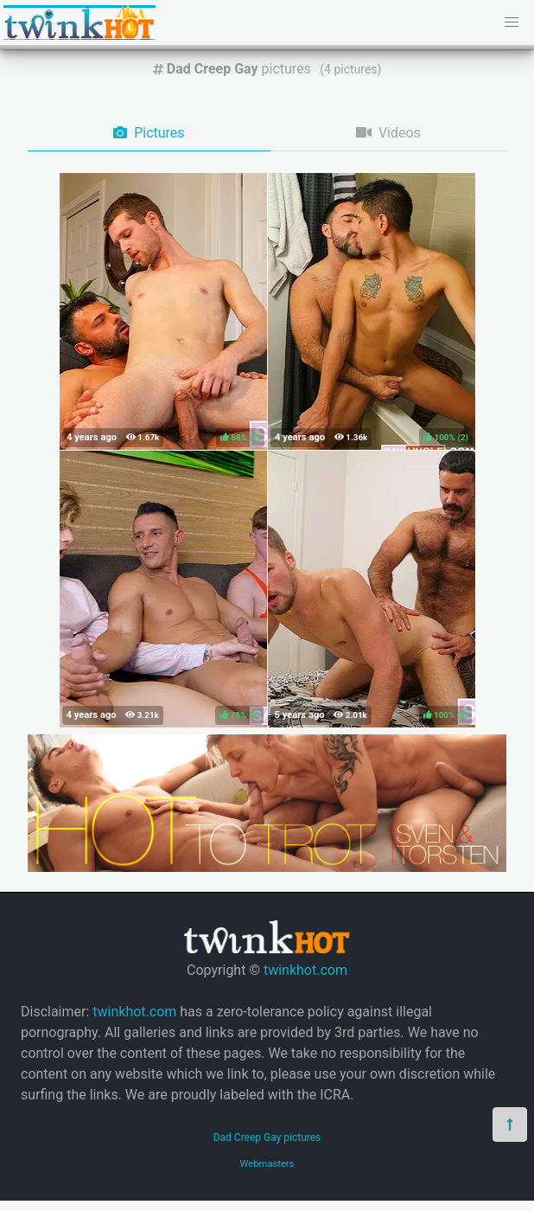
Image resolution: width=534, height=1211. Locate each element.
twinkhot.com (305, 970)
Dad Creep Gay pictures (267, 1137)
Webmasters (267, 1163)
